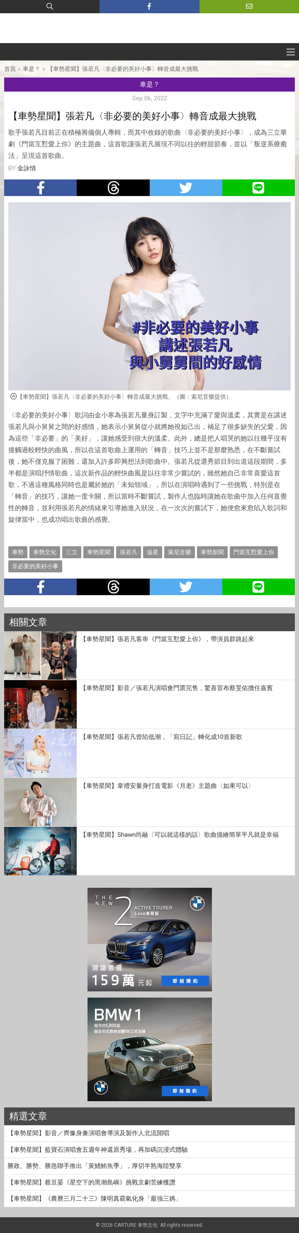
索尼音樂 (179, 552)
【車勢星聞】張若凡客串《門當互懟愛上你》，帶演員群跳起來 (167, 639)
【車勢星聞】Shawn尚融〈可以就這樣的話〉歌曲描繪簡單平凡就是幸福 (179, 834)
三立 (72, 552)
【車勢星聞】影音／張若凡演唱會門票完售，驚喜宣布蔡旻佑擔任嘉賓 (176, 688)
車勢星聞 (98, 552)
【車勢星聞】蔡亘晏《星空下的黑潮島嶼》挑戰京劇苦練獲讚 (91, 1182)
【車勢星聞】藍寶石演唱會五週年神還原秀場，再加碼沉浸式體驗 (97, 1149)
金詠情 (26, 168)
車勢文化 (44, 552)
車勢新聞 (212, 552)
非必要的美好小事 (35, 566)
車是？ (31, 68)
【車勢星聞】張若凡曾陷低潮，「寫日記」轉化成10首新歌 (161, 737)
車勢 (18, 552)
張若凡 (128, 552)
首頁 (10, 68)
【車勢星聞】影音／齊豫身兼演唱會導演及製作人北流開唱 (88, 1133)
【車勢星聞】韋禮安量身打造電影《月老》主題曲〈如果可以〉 (167, 786)
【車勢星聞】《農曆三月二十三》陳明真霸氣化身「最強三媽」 (94, 1198)
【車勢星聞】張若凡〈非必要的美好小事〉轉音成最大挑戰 (122, 68)
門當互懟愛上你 (253, 552)
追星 (152, 552)
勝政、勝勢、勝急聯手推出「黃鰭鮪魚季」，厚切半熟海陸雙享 (94, 1166)
